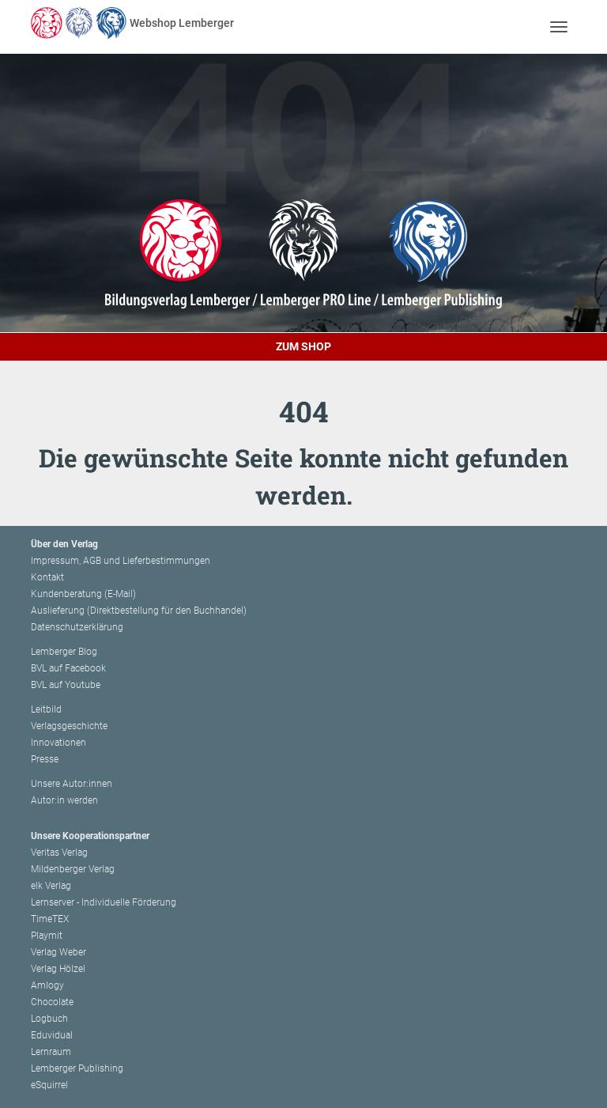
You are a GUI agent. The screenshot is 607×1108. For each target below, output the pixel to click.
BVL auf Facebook (68, 668)
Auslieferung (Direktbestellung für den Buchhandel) (139, 610)
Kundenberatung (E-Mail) (83, 593)
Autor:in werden (64, 800)
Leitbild (46, 709)
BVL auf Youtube (65, 684)
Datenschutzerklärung (77, 627)
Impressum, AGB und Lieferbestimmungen (120, 560)
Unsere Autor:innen (71, 783)
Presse (44, 759)
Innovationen (58, 742)
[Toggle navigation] (558, 26)
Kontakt (47, 577)
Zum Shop (303, 346)
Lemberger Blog (64, 651)
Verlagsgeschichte (69, 726)
